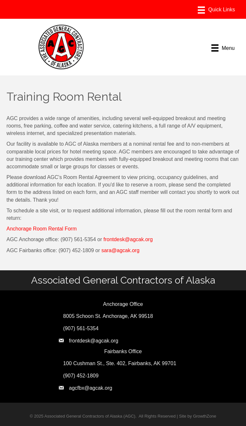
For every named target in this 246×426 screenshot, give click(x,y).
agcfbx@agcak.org (90, 388)
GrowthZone (204, 416)
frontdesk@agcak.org (127, 239)
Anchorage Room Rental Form (41, 228)
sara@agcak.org (120, 250)
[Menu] (216, 10)
